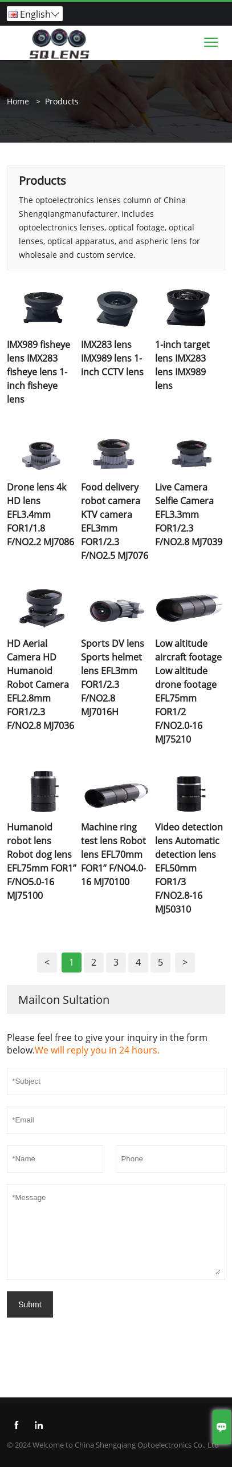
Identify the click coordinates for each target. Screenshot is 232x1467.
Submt (29, 1304)
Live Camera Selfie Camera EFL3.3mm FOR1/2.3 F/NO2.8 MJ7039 (188, 514)
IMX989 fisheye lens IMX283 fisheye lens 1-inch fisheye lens (38, 372)
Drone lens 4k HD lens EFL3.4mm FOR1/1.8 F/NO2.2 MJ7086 (40, 514)
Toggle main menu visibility (211, 39)
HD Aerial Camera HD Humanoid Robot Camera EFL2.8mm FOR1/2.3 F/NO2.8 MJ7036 (40, 684)
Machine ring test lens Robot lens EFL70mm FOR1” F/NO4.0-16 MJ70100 (113, 854)
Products (62, 101)
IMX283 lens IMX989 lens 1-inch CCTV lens (112, 358)
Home (18, 101)
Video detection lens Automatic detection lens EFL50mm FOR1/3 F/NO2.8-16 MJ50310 (189, 868)
